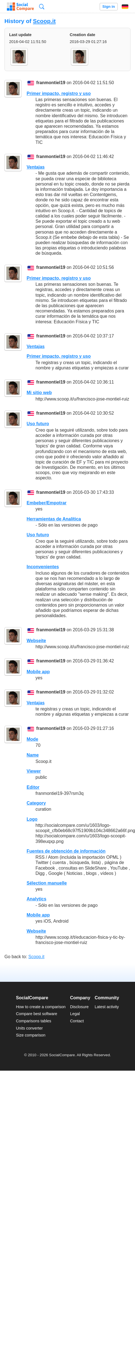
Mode (32, 739)
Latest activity (107, 1007)
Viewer (34, 771)
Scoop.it (44, 21)
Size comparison (30, 1035)
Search (41, 6)
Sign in (108, 6)
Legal (75, 1013)
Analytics (36, 899)
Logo (32, 819)
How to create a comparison (40, 1007)
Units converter (29, 1028)
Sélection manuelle (47, 883)
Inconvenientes (43, 566)
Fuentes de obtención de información (66, 851)
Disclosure (79, 1007)
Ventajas (36, 167)
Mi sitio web (39, 392)
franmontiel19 (50, 83)
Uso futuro (38, 423)
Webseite (36, 640)
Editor (33, 787)
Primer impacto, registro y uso (59, 93)
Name (33, 755)
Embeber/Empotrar (47, 502)
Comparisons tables (33, 1021)
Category (36, 803)
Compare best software (36, 1013)
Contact (77, 1021)
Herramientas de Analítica (54, 519)
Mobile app (38, 671)
